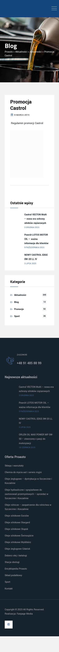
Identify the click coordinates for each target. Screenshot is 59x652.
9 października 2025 (34, 247)
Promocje (19, 309)
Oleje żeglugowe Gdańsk (17, 549)
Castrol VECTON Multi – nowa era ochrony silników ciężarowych (35, 219)
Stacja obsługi (12, 562)
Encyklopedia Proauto (16, 568)
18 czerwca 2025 (27, 447)
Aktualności (20, 295)
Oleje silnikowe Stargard (17, 522)
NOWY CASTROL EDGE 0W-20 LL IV (36, 257)
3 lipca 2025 (30, 263)
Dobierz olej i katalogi (16, 555)
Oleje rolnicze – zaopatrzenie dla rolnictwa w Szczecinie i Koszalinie (28, 507)
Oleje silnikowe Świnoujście (19, 535)
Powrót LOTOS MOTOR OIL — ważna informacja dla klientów (36, 239)
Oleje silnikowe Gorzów (17, 515)
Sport (17, 316)
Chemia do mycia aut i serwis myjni (23, 472)
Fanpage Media (25, 613)
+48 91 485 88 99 (29, 363)
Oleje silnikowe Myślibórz (18, 542)
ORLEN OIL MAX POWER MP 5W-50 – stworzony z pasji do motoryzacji (36, 439)
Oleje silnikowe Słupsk (16, 529)
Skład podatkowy (13, 575)
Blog (16, 302)
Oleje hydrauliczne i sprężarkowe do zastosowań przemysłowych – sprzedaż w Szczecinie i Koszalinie (26, 494)
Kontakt (9, 588)
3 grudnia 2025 (31, 227)
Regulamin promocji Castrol (26, 123)
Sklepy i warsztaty (14, 465)
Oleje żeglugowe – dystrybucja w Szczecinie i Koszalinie (28, 481)
